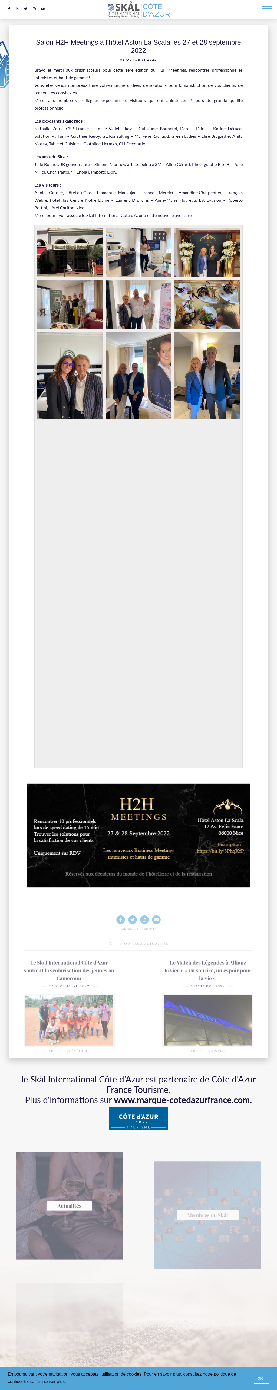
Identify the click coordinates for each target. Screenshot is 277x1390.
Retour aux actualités (139, 960)
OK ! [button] (261, 1378)
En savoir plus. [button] (52, 1381)
